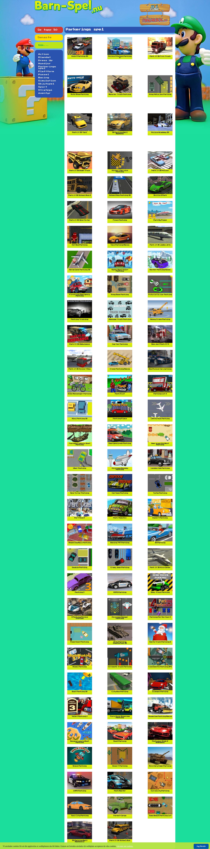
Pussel (43, 74)
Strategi (45, 90)
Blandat (44, 57)
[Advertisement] (120, 68)
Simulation (47, 81)
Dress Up (45, 60)
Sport (42, 87)
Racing (43, 78)
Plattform (46, 71)
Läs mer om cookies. (125, 846)
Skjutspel (46, 84)
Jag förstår (201, 846)
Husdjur (44, 63)
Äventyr (44, 93)
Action (43, 54)
